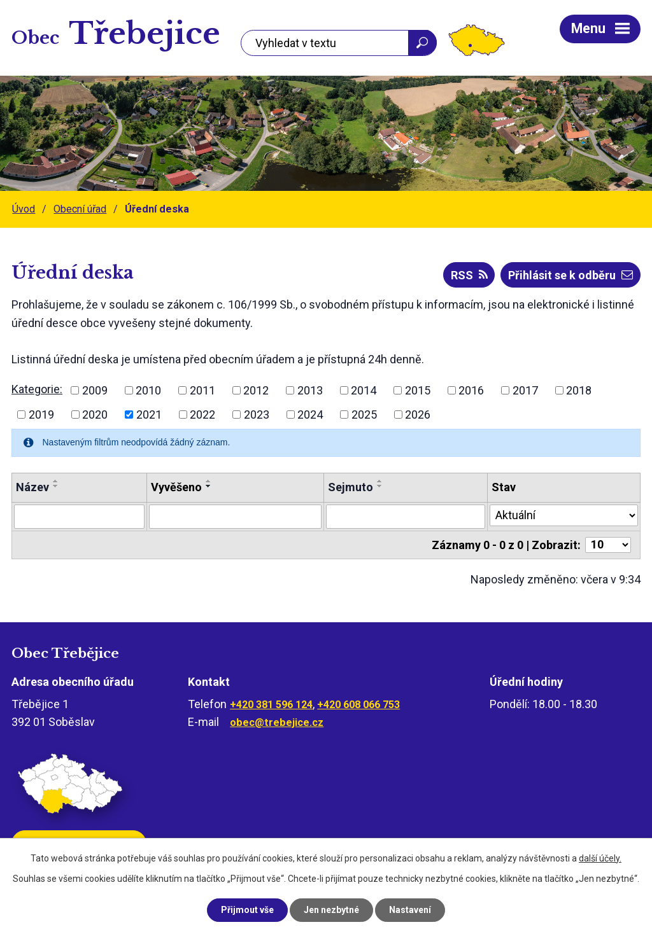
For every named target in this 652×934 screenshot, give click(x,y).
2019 (41, 414)
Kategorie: (36, 389)
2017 (525, 390)
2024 (310, 414)
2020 (95, 414)
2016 (471, 390)
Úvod (23, 209)
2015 (417, 390)
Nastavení (410, 910)
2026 (417, 414)
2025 (364, 414)
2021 (149, 414)
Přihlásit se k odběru (570, 275)
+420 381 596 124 (271, 705)
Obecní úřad (79, 209)
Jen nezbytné (331, 910)
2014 (363, 390)
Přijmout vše (247, 910)
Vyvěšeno (176, 487)
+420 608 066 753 (358, 705)
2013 (310, 390)
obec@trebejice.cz (276, 722)
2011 (202, 390)
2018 (579, 390)
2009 (95, 390)
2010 (148, 390)
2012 (256, 390)
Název (32, 487)
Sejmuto (350, 487)
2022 (202, 414)
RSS (469, 275)
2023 (256, 414)
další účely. (600, 858)
